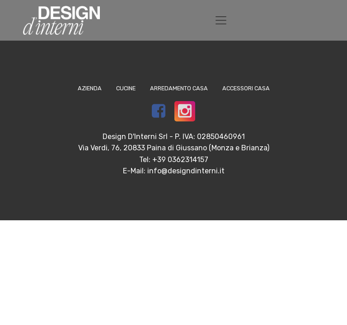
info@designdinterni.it (186, 171)
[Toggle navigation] (221, 20)
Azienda (90, 88)
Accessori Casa (246, 88)
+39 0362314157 (180, 159)
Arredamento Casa (179, 88)
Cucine (126, 88)
